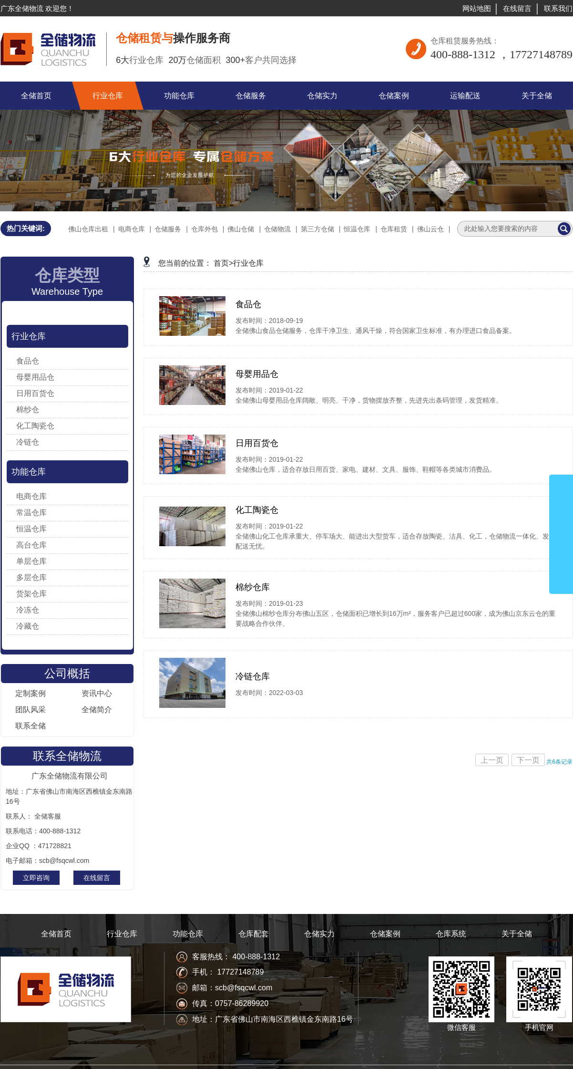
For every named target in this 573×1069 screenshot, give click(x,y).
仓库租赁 (393, 229)
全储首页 (56, 934)
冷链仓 (27, 442)
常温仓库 (31, 513)
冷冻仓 (27, 610)
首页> (223, 263)
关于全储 (516, 934)
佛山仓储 (240, 229)
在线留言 (517, 8)
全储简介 (97, 710)
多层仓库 (31, 577)
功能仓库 (28, 472)
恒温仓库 (357, 229)
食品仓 (27, 361)
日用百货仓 (35, 393)
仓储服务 (167, 229)
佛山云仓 (430, 229)
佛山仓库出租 (88, 229)
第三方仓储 (317, 229)
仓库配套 (253, 934)
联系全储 (30, 726)
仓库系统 (451, 934)
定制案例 (30, 693)
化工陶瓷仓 (35, 426)
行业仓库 (28, 336)
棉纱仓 (27, 409)
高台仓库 (31, 545)
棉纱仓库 (252, 587)
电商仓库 (131, 229)
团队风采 (30, 710)
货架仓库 (31, 594)
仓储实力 (319, 934)
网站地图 (476, 8)
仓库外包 (204, 229)
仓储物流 (277, 229)
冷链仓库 (252, 676)
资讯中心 (97, 693)
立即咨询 (36, 878)
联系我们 (558, 8)
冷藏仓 (27, 626)
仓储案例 (385, 934)
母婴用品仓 (35, 377)
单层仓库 (31, 561)
